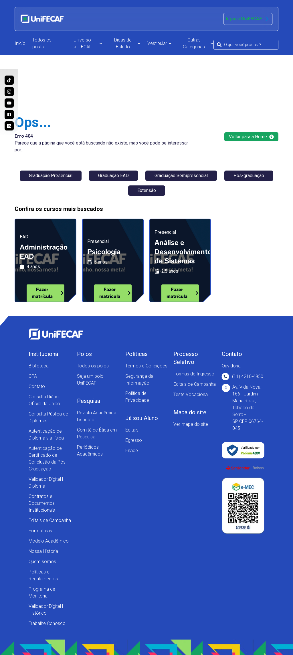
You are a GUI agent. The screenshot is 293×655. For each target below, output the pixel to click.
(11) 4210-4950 (242, 376)
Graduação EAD (113, 175)
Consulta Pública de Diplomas (48, 417)
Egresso (133, 440)
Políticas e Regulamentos (43, 575)
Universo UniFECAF (87, 43)
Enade (131, 450)
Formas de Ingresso (193, 374)
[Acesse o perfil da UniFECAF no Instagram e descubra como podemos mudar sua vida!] (9, 91)
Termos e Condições (146, 366)
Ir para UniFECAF (248, 19)
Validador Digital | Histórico (46, 609)
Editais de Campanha (50, 520)
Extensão (146, 190)
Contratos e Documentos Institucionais (42, 503)
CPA (33, 376)
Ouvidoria (231, 366)
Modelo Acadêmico (49, 541)
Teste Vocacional (191, 394)
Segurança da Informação (139, 379)
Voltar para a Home (251, 136)
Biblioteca (39, 366)
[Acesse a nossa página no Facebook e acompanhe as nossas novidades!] (9, 114)
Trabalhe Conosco (47, 623)
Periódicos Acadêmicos (90, 450)
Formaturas (40, 530)
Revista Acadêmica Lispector (96, 416)
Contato (37, 386)
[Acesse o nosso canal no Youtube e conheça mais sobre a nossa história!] (9, 103)
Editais (131, 430)
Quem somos (42, 561)
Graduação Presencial (50, 175)
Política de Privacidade (137, 397)
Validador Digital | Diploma (46, 482)
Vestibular (159, 43)
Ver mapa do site (190, 424)
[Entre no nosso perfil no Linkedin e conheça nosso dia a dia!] (9, 126)
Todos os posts (42, 43)
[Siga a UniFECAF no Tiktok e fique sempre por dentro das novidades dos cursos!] (9, 80)
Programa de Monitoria (42, 592)
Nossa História (43, 551)
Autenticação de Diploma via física (46, 434)
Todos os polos (93, 366)
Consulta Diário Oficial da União (44, 400)
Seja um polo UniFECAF (90, 379)
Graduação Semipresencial (181, 175)
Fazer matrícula (48, 293)
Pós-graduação (248, 175)
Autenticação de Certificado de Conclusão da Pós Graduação (47, 459)
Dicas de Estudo (127, 43)
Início (20, 43)
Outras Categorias (198, 43)
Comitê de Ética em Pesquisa (97, 433)
